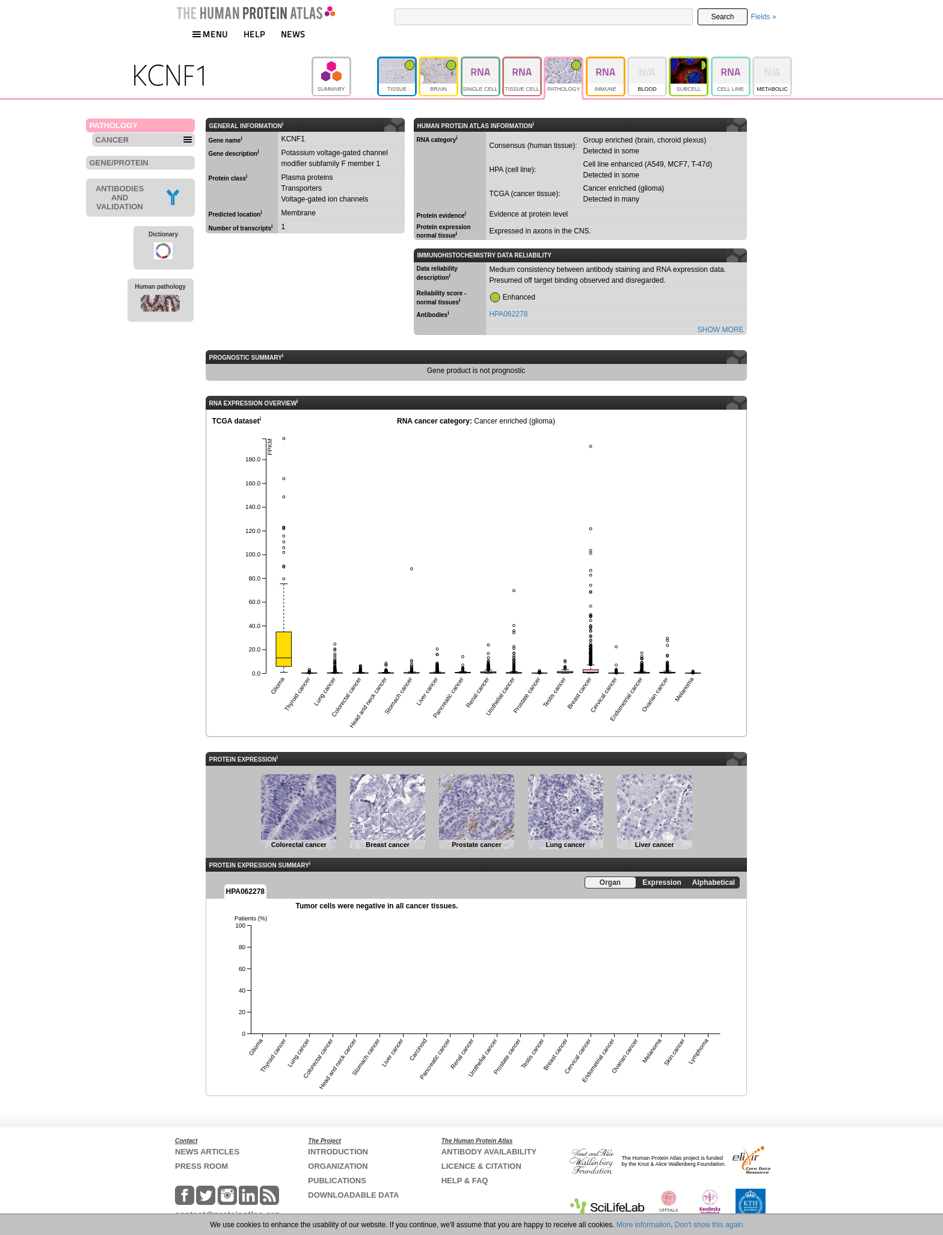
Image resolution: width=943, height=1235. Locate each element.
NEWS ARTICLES (207, 1151)
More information (643, 1225)
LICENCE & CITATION (481, 1166)
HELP (254, 34)
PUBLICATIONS (337, 1180)
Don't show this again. (710, 1225)
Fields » (763, 17)
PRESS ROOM (201, 1166)
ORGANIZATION (337, 1166)
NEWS (293, 34)
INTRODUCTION (338, 1151)
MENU (210, 34)
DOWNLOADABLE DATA (353, 1195)
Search (722, 17)
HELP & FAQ (464, 1180)
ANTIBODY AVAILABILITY (488, 1151)
